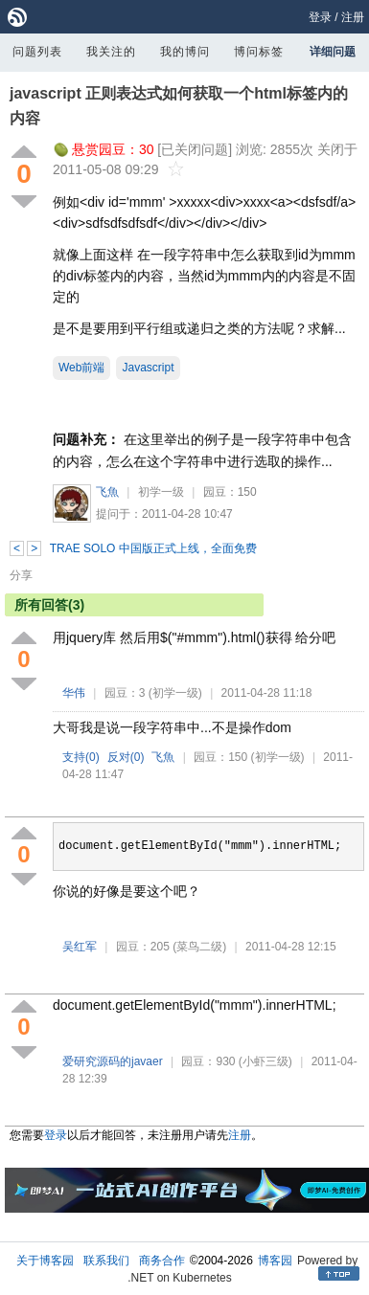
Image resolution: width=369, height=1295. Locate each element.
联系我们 (106, 1260)
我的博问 (185, 51)
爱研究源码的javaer (112, 1061)
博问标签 (259, 51)
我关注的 (111, 51)
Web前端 (81, 367)
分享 (21, 575)
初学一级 (161, 492)
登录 (320, 17)
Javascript (147, 367)
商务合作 (162, 1260)
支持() (81, 757)
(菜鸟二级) (199, 946)
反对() (126, 757)
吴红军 (79, 946)
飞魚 (107, 492)
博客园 (275, 1260)
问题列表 (37, 51)
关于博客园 (45, 1260)
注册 (352, 17)
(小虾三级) (265, 1061)
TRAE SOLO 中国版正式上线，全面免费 (153, 548)
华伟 (73, 693)
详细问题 (333, 51)
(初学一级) (175, 693)
